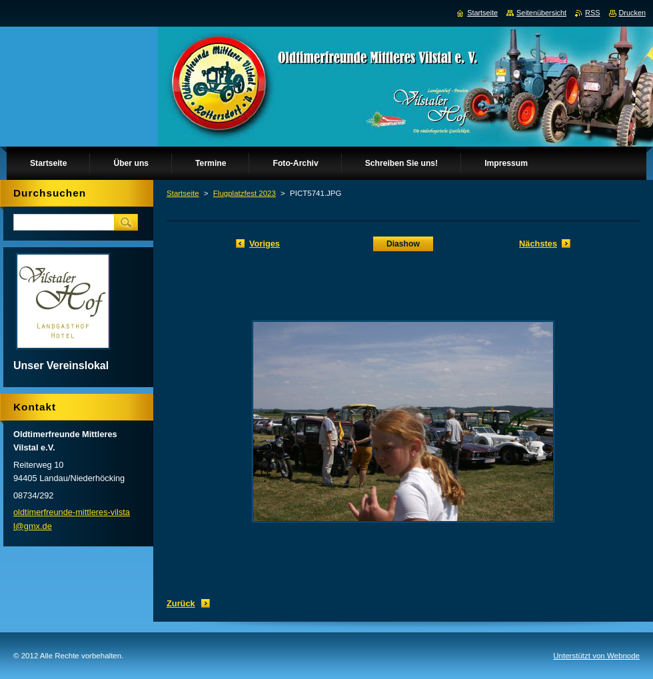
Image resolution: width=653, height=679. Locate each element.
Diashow (403, 244)
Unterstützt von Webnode (596, 656)
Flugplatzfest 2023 (244, 193)
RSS (592, 13)
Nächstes (538, 244)
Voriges (264, 244)
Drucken (632, 13)
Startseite (183, 193)
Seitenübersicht (541, 13)
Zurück (181, 603)
